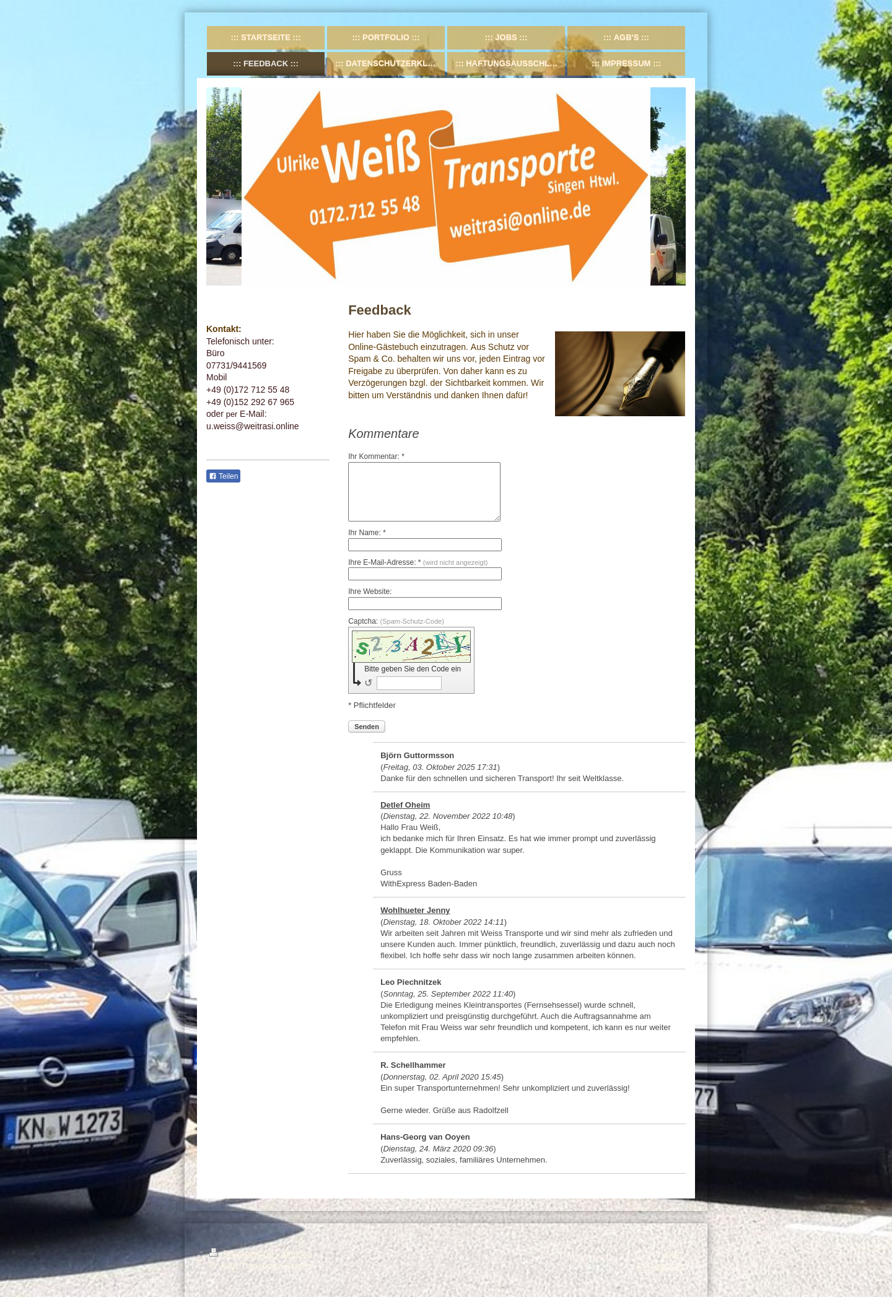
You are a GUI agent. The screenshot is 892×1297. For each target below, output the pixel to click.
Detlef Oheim (405, 805)
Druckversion (242, 1254)
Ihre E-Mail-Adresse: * (418, 562)
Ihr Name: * (367, 532)
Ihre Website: (369, 591)
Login (672, 1254)
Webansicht (660, 1266)
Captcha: (396, 621)
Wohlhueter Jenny (415, 910)
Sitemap (296, 1254)
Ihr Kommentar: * (376, 456)
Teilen (223, 476)
